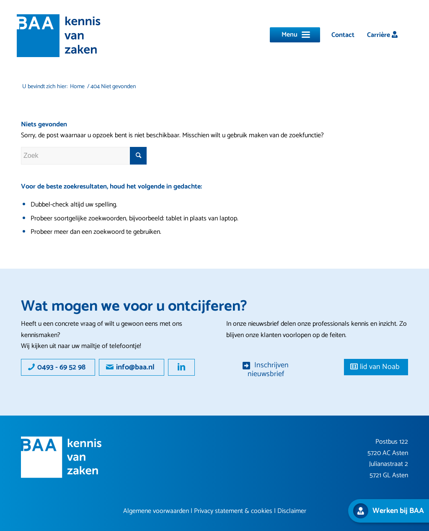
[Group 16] (61, 457)
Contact (342, 35)
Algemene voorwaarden (156, 511)
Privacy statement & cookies (233, 511)
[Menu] (295, 34)
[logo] (59, 35)
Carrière (382, 35)
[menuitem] (343, 35)
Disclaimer (291, 511)
